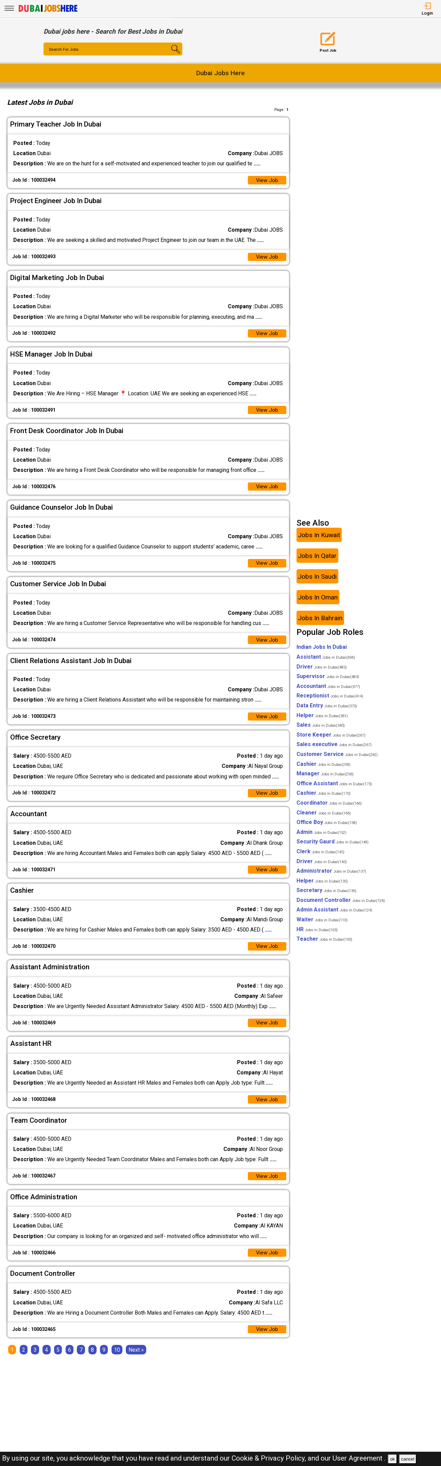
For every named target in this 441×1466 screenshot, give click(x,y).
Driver (321, 671)
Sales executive (334, 748)
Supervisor (327, 680)
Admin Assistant (334, 913)
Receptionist (329, 699)
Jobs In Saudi (317, 580)
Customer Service (337, 758)
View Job (267, 180)
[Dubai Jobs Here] (48, 11)
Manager (325, 777)
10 (117, 1357)
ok (392, 1459)
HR (317, 933)
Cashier (323, 767)
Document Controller (340, 904)
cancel (407, 1459)
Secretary (326, 894)
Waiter (321, 923)
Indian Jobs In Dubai (321, 651)
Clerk (320, 855)
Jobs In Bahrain (320, 622)
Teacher (324, 943)
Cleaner (323, 816)
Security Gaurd (332, 845)
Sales (320, 729)
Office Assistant (334, 787)
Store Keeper (331, 739)
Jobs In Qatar (317, 560)
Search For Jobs (64, 49)
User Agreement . (359, 1458)
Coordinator (329, 807)
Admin (321, 836)
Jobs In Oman (318, 601)
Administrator (331, 875)
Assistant (325, 661)
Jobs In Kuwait (319, 539)
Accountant (328, 690)
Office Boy (326, 826)
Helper (322, 719)
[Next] (136, 1357)
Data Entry (326, 709)
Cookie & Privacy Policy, (270, 1458)
